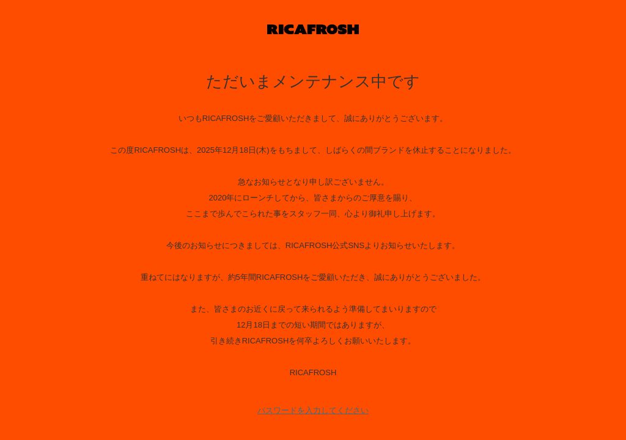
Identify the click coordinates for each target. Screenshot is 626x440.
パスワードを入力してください (313, 410)
